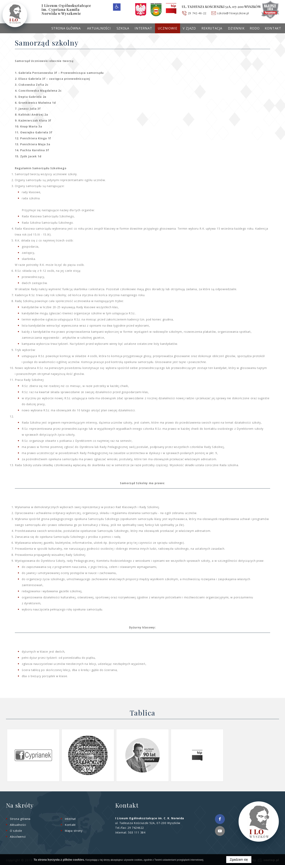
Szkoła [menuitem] (123, 28)
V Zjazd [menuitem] (189, 28)
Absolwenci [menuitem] (18, 836)
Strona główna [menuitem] (66, 28)
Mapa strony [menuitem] (74, 831)
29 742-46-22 (197, 13)
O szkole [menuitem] (16, 831)
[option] (33, 755)
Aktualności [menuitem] (99, 28)
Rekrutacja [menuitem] (211, 28)
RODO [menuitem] (254, 28)
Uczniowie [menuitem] (167, 28)
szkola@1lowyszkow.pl (233, 13)
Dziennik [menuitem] (236, 28)
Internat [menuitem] (143, 28)
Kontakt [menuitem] (273, 28)
